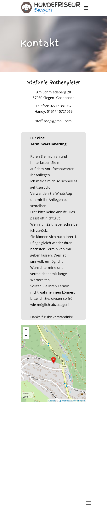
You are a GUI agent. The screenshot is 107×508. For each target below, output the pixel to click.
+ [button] (26, 330)
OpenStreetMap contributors (72, 401)
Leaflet (51, 401)
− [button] (26, 336)
